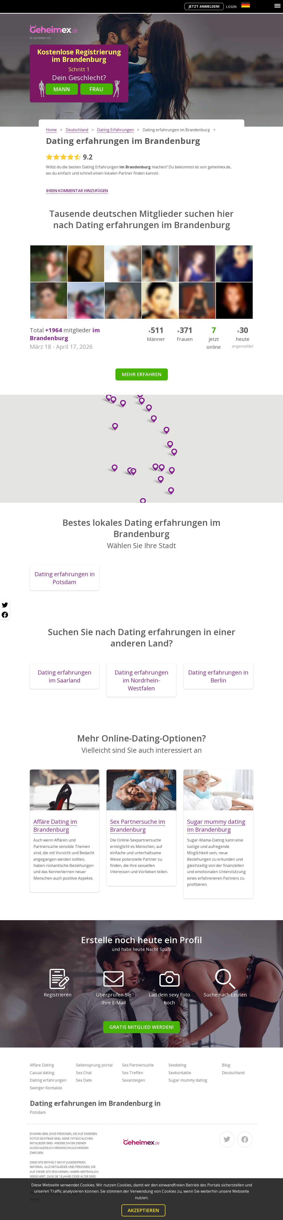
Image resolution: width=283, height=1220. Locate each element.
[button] (158, 479)
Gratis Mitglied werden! (141, 1027)
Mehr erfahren (142, 374)
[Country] (245, 4)
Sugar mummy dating (188, 1080)
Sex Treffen (132, 1072)
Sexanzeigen (133, 1080)
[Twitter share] (5, 605)
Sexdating (177, 1065)
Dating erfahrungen (48, 1080)
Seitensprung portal (94, 1065)
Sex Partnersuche (138, 1065)
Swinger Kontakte (46, 1087)
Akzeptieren (143, 1210)
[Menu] (277, 5)
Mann (61, 89)
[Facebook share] (5, 615)
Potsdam (38, 1112)
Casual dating (42, 1072)
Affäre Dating (42, 1065)
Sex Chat (84, 1072)
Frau (96, 89)
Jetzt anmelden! (204, 6)
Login (231, 6)
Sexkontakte (180, 1072)
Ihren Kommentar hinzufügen (77, 190)
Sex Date (84, 1080)
